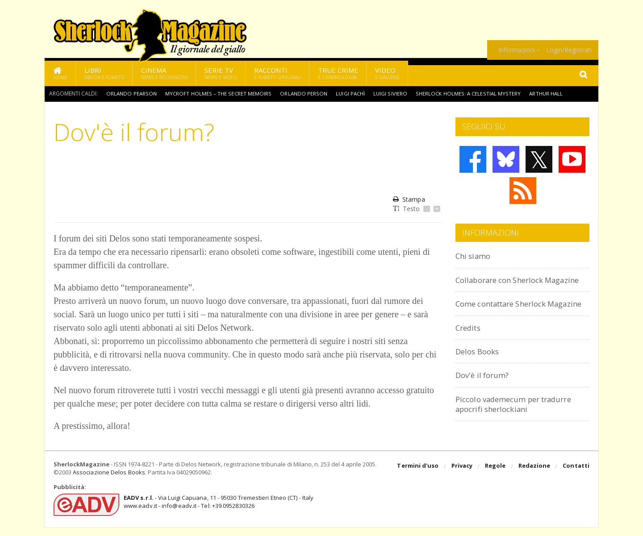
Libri (104, 73)
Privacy (462, 475)
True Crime (338, 73)
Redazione (535, 475)
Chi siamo (475, 255)
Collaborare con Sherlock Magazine (505, 284)
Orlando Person (304, 93)
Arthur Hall (548, 93)
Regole (496, 475)
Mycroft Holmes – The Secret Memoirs (219, 93)
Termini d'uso (419, 475)
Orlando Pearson (132, 93)
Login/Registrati (569, 50)
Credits (469, 347)
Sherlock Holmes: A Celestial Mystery (470, 93)
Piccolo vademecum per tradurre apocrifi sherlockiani (521, 423)
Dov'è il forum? (484, 394)
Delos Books (479, 371)
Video (387, 73)
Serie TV (221, 73)
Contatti (576, 475)
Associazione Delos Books (108, 481)
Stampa (409, 199)
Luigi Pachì (352, 93)
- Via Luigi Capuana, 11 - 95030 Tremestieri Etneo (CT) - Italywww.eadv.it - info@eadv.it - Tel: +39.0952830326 (217, 510)
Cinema (164, 73)
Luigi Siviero (392, 93)
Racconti (277, 73)
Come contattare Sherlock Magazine (507, 318)
